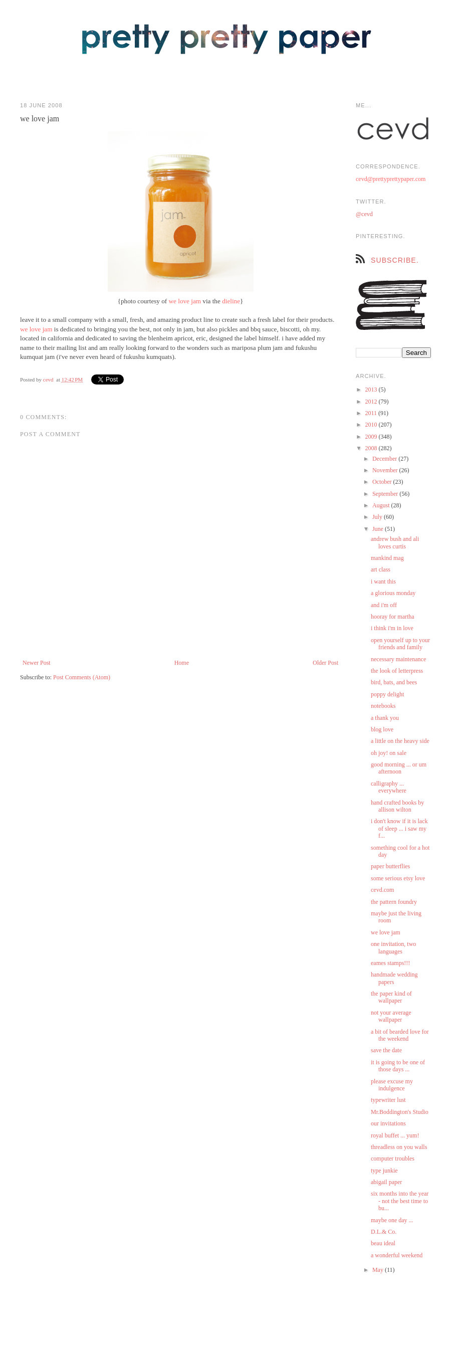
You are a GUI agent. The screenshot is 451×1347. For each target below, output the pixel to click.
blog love (382, 729)
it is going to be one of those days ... (398, 1066)
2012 (372, 401)
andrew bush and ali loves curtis (395, 542)
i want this (383, 581)
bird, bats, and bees (394, 682)
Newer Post (37, 662)
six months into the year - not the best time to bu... (399, 1201)
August (381, 505)
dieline (231, 301)
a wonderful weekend (396, 1255)
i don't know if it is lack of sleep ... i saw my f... (399, 828)
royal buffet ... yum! (395, 1135)
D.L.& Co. (383, 1231)
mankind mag (387, 557)
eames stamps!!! (390, 963)
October (382, 481)
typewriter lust (388, 1099)
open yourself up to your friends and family (400, 644)
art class (380, 569)
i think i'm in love (392, 628)
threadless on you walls (399, 1146)
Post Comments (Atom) (81, 677)
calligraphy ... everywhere (388, 787)
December (385, 458)
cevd (48, 379)
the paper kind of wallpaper (391, 997)
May (378, 1269)
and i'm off (384, 605)
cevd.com (382, 889)
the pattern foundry (394, 901)
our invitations (388, 1123)
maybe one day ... (392, 1220)
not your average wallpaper (391, 1016)
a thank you (385, 717)
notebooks (383, 705)
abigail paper (386, 1182)
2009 (372, 436)
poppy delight (387, 694)
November (385, 470)
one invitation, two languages (393, 947)
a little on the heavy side (400, 740)
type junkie (384, 1170)
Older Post (325, 662)
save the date (386, 1050)
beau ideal (383, 1243)
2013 (372, 389)
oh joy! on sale (388, 752)
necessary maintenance (398, 659)
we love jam (185, 301)
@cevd (364, 214)
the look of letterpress (397, 670)
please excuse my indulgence (392, 1085)
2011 (372, 413)
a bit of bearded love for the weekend (400, 1035)
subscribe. (395, 260)
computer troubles (392, 1158)
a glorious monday (393, 593)
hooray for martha (392, 616)
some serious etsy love (398, 878)
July (378, 516)
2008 (372, 448)
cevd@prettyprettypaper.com (390, 178)
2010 (372, 424)
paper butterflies (390, 866)
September (385, 493)
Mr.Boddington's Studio (399, 1111)
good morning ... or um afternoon (398, 768)
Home (181, 662)
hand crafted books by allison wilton (397, 806)
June (378, 528)
